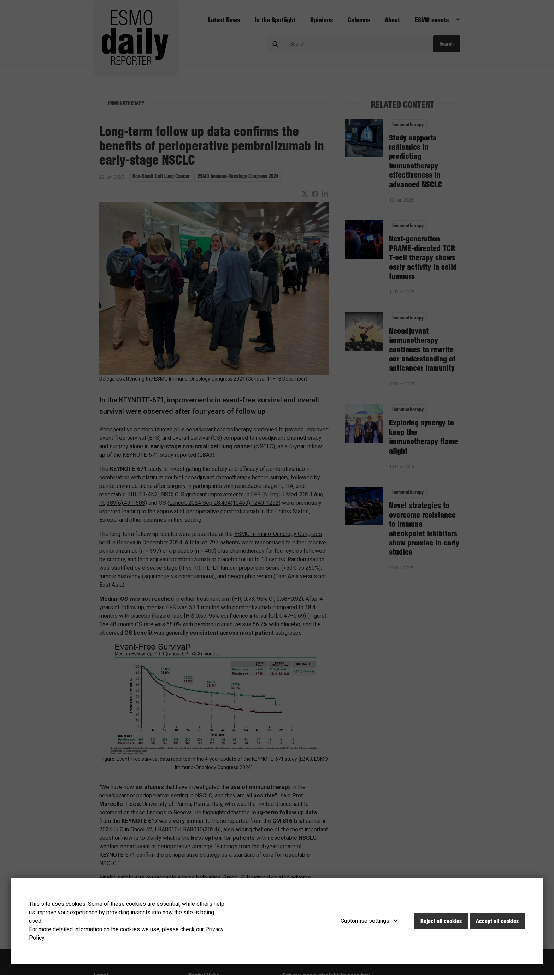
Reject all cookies (441, 921)
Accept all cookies (497, 921)
